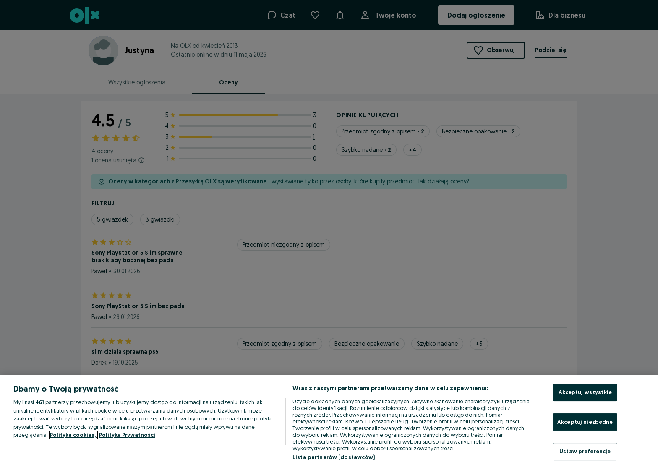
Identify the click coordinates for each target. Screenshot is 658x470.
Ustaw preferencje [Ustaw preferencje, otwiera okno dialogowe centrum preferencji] (585, 451)
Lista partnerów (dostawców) (333, 457)
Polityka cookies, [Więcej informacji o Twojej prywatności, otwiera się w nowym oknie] (73, 434)
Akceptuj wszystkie (585, 392)
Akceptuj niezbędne (585, 421)
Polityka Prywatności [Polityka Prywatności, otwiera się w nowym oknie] (127, 434)
